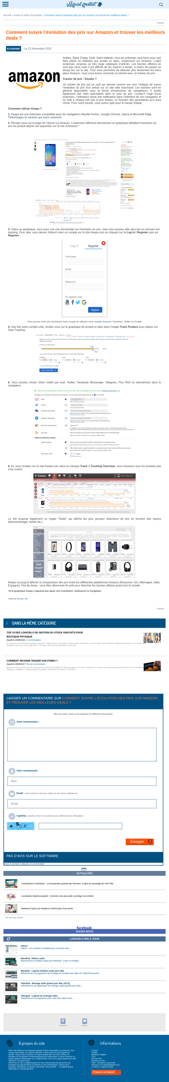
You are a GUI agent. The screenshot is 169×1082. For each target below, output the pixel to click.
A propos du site (98, 1061)
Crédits (94, 1052)
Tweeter (160, 23)
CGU (93, 1057)
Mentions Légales (98, 1054)
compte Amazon (102, 321)
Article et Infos (21, 15)
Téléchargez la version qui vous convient (34, 117)
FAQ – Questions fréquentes (103, 1063)
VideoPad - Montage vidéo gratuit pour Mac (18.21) (45, 983)
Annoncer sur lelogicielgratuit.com (105, 1065)
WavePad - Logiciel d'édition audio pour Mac (42, 971)
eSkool (24, 946)
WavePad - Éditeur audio (33, 958)
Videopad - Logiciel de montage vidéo (39, 996)
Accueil (7, 15)
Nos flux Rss (96, 1059)
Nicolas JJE (22, 599)
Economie (36, 15)
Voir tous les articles (14, 917)
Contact (94, 1050)
